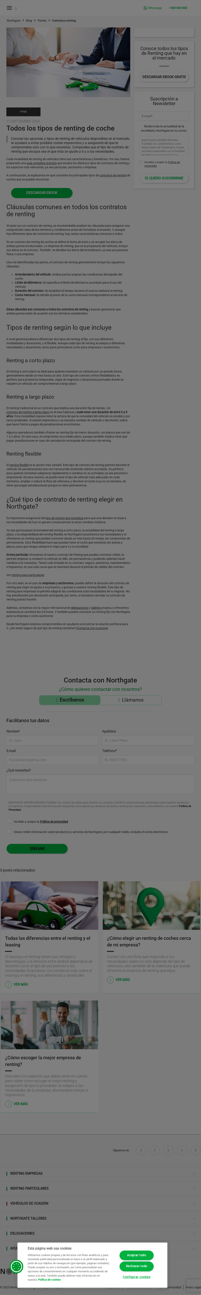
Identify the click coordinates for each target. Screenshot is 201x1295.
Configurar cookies (136, 1277)
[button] (16, 1266)
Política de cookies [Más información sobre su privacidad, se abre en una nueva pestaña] (49, 1279)
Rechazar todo (136, 1266)
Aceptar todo (136, 1255)
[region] (92, 1265)
